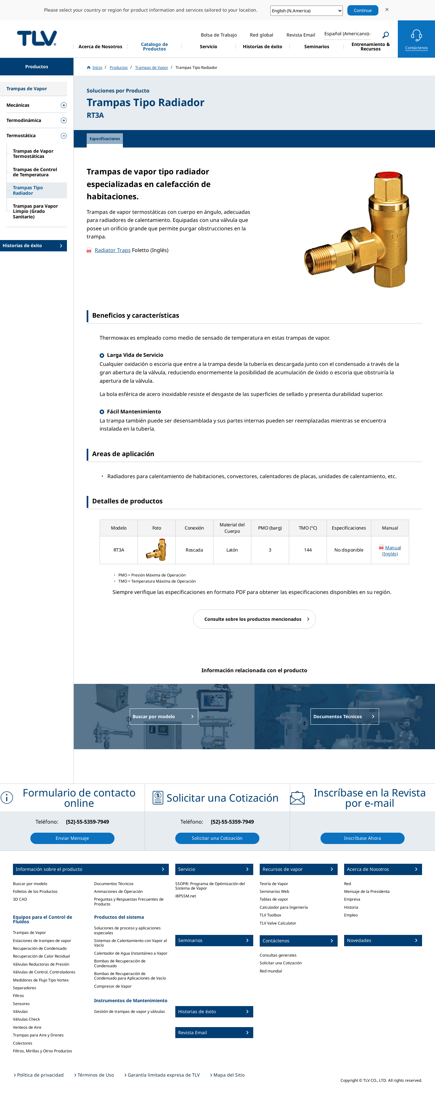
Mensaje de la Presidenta (367, 891)
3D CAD (20, 899)
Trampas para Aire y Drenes (38, 1035)
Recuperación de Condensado (40, 948)
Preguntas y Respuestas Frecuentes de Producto (129, 901)
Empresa (352, 899)
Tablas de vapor (274, 899)
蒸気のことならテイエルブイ (37, 38)
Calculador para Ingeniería (284, 907)
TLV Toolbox (270, 915)
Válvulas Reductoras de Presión (41, 964)
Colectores (22, 1043)
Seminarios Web (274, 891)
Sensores (21, 1003)
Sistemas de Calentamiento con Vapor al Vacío (130, 943)
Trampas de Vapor (29, 932)
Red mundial (271, 971)
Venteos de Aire (27, 1027)
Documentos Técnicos (114, 883)
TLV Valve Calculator (278, 923)
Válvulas (20, 1011)
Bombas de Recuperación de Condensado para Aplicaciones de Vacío (130, 976)
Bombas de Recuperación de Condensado (120, 963)
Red (347, 883)
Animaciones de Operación (118, 891)
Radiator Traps (113, 250)
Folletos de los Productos (35, 891)
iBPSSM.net (185, 896)
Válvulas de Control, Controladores (44, 972)
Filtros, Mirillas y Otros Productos (42, 1051)
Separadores (24, 988)
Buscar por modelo (30, 883)
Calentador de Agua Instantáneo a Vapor (131, 953)
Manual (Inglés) (391, 550)
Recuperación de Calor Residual (41, 956)
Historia (351, 907)
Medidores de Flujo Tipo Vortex (41, 980)
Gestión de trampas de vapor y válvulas (129, 1011)
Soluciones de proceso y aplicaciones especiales (127, 930)
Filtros (18, 995)
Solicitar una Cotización (281, 963)
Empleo (351, 915)
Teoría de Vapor (274, 883)
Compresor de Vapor (113, 986)
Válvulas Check (26, 1019)
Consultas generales (278, 955)
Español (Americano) (346, 33)
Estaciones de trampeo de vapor (42, 940)
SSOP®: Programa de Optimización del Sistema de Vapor (210, 886)
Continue (363, 10)
